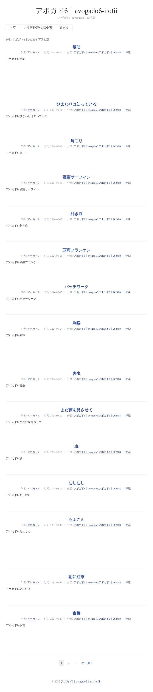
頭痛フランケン (76, 250)
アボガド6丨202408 (110, 52)
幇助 (76, 47)
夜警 (76, 613)
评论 (128, 52)
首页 (13, 27)
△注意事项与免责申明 (38, 27)
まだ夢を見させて (76, 410)
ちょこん (76, 519)
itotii (97, 681)
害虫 (76, 373)
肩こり (76, 141)
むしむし (76, 483)
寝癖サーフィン (76, 177)
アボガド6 (33, 52)
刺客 (76, 323)
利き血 (76, 214)
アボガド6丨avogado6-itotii (76, 11)
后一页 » (87, 663)
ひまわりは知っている (76, 104)
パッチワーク (76, 286)
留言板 (64, 27)
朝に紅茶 (76, 577)
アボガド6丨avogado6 (86, 52)
